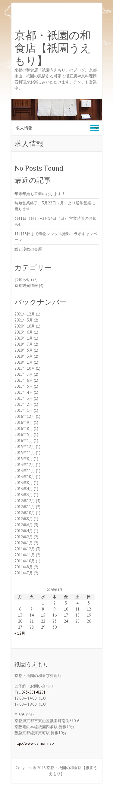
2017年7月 (23, 374)
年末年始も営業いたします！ (39, 193)
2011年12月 (24, 548)
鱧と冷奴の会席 (28, 249)
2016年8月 (23, 428)
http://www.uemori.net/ (34, 743)
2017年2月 (23, 404)
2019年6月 (23, 332)
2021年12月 (24, 314)
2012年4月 (23, 530)
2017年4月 (23, 392)
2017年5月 (23, 386)
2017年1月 (23, 410)
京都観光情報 (26, 285)
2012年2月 (23, 536)
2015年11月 (24, 452)
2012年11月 (24, 506)
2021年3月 (23, 320)
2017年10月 (24, 368)
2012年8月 (23, 518)
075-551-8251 (33, 692)
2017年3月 (23, 398)
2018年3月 (23, 356)
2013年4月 (23, 488)
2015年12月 (24, 446)
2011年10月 (24, 561)
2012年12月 (24, 500)
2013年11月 (24, 470)
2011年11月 (24, 555)
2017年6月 (23, 380)
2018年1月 (23, 362)
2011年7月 (23, 573)
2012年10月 (24, 512)
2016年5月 (23, 434)
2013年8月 (23, 482)
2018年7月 (23, 344)
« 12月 (19, 633)
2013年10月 (24, 476)
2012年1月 (23, 542)
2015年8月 (23, 458)
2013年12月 (24, 464)
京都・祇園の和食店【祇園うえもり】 (52, 48)
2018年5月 (23, 350)
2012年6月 (23, 524)
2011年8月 (23, 567)
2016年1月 (23, 440)
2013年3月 (23, 494)
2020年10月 (24, 326)
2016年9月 (23, 422)
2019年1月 (23, 338)
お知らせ (22, 279)
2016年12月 (24, 416)
